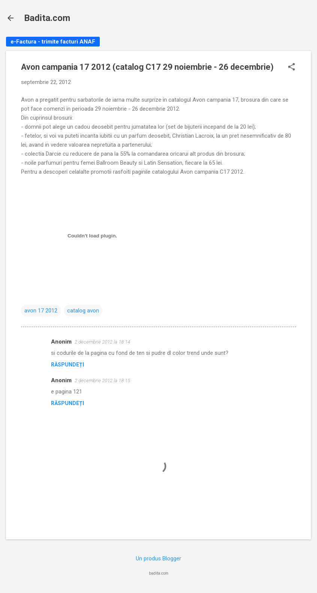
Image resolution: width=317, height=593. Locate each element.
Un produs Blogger (158, 558)
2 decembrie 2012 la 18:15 (102, 380)
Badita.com (47, 18)
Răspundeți (67, 365)
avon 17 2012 (40, 310)
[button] (291, 67)
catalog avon (83, 310)
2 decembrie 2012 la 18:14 (102, 342)
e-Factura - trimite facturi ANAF (53, 41)
